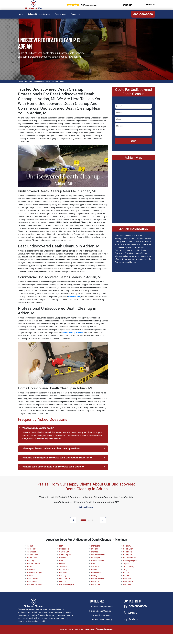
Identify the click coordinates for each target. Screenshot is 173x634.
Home (20, 14)
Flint (61, 546)
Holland (62, 558)
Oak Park (95, 566)
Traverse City (128, 566)
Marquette (95, 546)
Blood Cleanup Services (102, 606)
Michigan (127, 5)
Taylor (126, 563)
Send (133, 141)
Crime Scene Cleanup (101, 611)
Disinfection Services (101, 615)
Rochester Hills (97, 578)
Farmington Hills (34, 584)
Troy (125, 569)
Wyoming (127, 584)
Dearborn (31, 569)
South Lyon (128, 549)
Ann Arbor (31, 552)
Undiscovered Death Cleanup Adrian (48, 82)
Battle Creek (32, 558)
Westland (127, 578)
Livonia (62, 581)
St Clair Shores (129, 558)
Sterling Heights (130, 561)
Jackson (63, 566)
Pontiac (94, 569)
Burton (30, 566)
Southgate (127, 555)
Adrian (28, 82)
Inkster (62, 563)
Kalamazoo (64, 569)
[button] (83, 520)
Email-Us (150, 4)
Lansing (62, 575)
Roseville (95, 581)
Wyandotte (128, 581)
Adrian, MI (133, 613)
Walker (126, 572)
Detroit (30, 575)
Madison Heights (66, 584)
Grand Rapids (65, 555)
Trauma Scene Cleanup (101, 619)
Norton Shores (97, 561)
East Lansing (33, 578)
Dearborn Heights (34, 572)
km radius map (133, 190)
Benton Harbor (33, 563)
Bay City (30, 561)
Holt (61, 561)
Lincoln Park (64, 578)
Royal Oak (95, 584)
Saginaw (127, 546)
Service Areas (60, 14)
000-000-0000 (143, 14)
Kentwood (63, 572)
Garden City (64, 552)
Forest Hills (64, 549)
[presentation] (73, 520)
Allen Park (31, 549)
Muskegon (95, 558)
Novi (93, 563)
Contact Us (75, 14)
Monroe (94, 552)
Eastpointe (31, 581)
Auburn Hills (32, 555)
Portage (94, 575)
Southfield (127, 552)
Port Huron (96, 572)
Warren (126, 575)
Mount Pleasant (98, 555)
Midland (94, 549)
